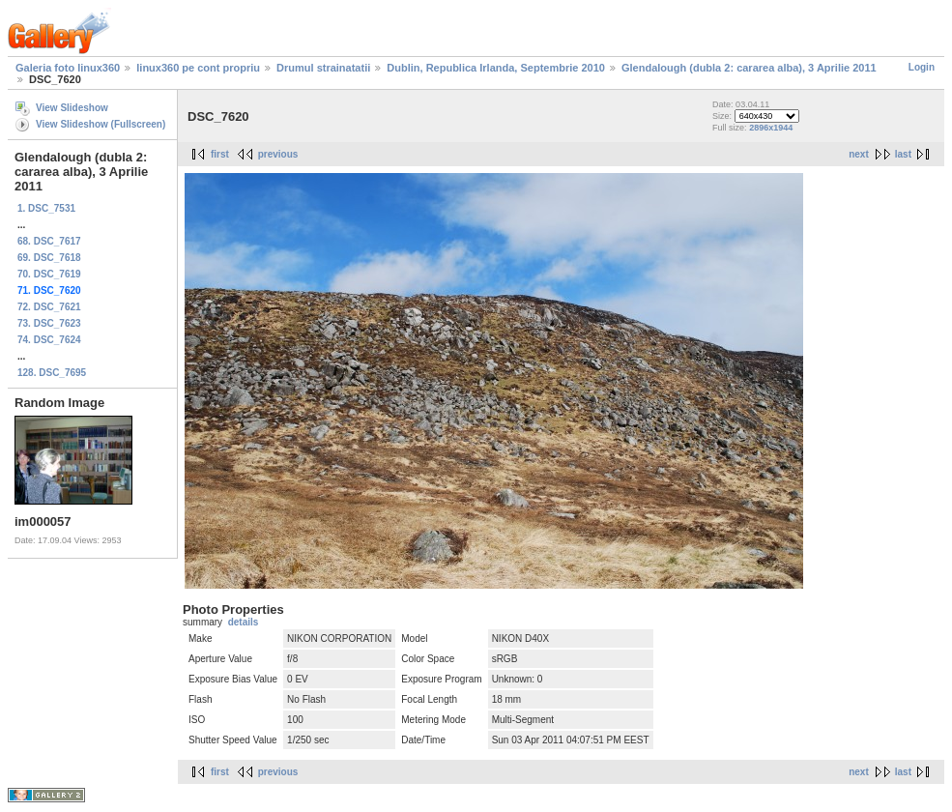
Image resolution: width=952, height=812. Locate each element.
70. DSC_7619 (49, 274)
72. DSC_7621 (49, 307)
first (220, 154)
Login (922, 67)
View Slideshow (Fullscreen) (100, 124)
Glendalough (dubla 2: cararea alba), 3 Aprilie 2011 (749, 67)
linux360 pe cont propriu (198, 67)
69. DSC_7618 (49, 257)
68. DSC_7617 (49, 241)
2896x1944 (771, 127)
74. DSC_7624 (49, 339)
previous (278, 154)
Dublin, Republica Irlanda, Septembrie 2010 (496, 67)
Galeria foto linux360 (67, 67)
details (243, 622)
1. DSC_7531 (46, 208)
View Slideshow (72, 107)
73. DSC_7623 (49, 323)
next (859, 154)
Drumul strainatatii (323, 67)
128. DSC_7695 (51, 372)
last (903, 154)
